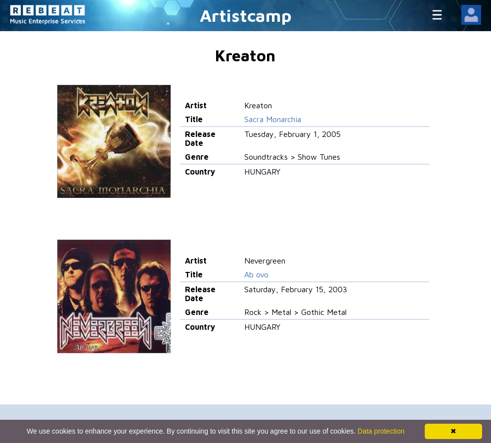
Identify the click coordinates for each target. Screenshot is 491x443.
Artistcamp (246, 15)
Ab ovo (256, 274)
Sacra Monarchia (272, 119)
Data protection (380, 431)
